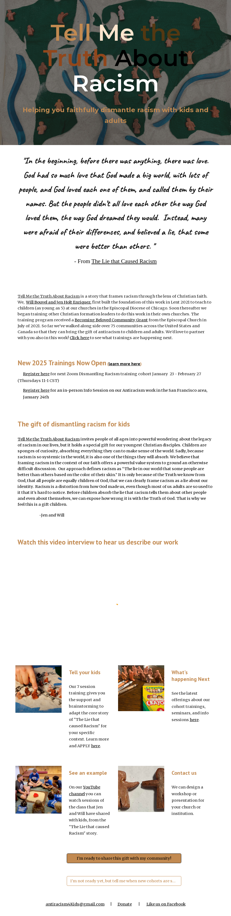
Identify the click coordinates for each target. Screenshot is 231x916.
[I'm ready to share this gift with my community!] (124, 858)
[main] (115, 58)
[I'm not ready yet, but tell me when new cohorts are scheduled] (124, 880)
